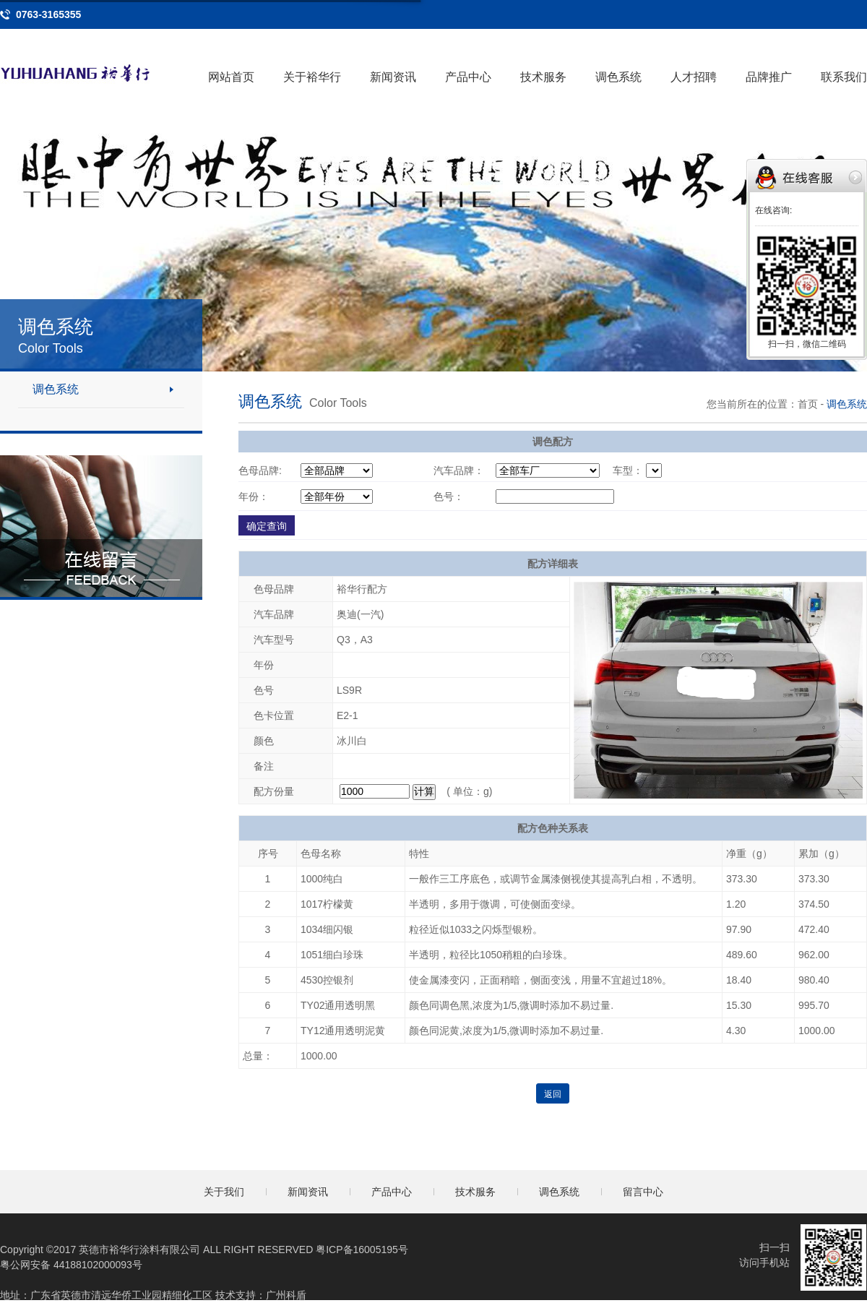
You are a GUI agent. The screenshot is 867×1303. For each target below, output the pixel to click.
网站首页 (231, 77)
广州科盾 (286, 1295)
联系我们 (844, 77)
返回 (552, 1094)
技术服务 (543, 77)
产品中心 (468, 77)
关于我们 (224, 1191)
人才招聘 (693, 77)
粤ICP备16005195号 (362, 1249)
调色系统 (618, 77)
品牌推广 (769, 77)
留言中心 (643, 1191)
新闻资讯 (393, 77)
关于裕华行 (312, 77)
